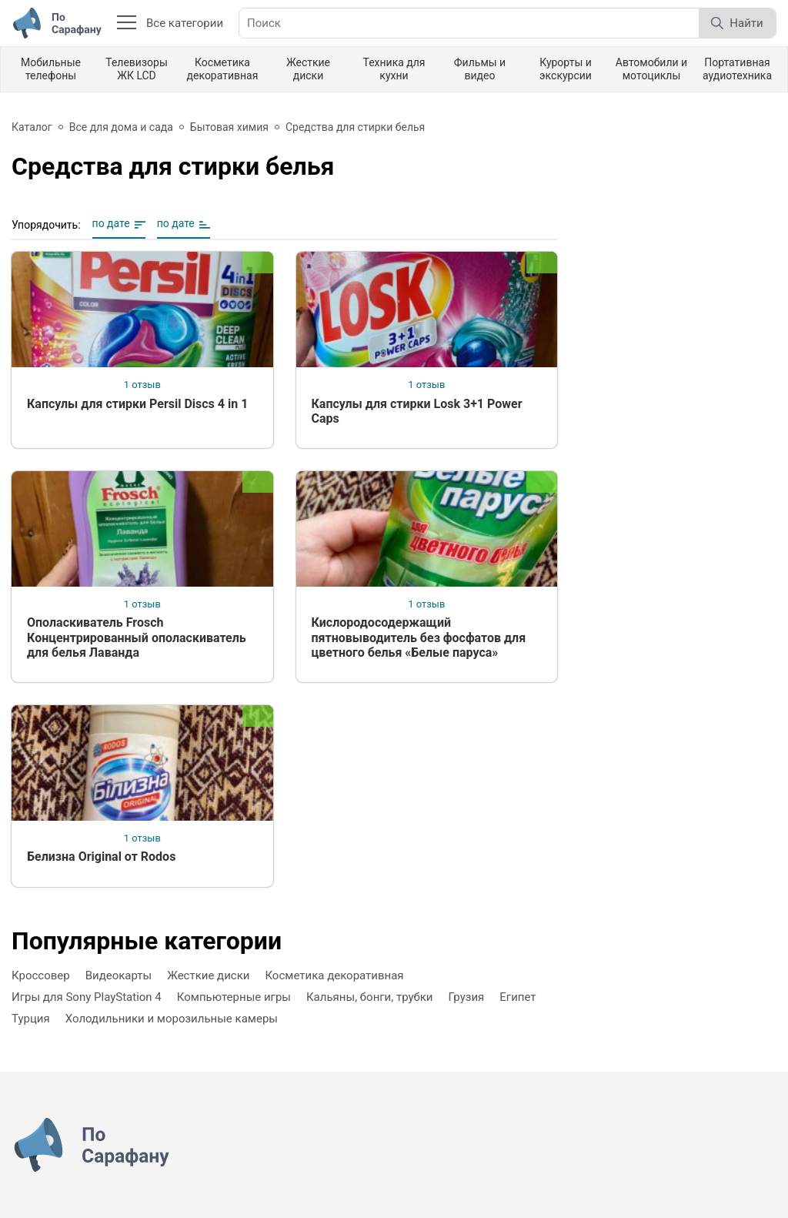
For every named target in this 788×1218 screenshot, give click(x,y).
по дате (111, 223)
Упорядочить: (46, 225)
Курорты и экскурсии (565, 69)
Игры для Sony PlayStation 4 (87, 997)
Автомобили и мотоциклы (651, 69)
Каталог (32, 127)
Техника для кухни (393, 69)
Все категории (170, 23)
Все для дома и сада (121, 127)
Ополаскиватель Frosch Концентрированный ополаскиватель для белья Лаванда (136, 637)
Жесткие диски (308, 69)
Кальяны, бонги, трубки (369, 997)
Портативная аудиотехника (737, 69)
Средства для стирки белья (355, 127)
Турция (31, 1019)
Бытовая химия (229, 127)
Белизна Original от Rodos (101, 856)
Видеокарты (118, 975)
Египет (517, 997)
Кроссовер (41, 975)
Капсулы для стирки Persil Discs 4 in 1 (137, 404)
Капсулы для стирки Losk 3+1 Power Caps (417, 411)
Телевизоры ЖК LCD (136, 69)
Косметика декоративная (223, 69)
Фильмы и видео (480, 69)
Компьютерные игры (234, 997)
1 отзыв (142, 384)
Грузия (467, 997)
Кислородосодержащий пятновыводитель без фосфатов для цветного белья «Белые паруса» (419, 637)
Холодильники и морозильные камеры (171, 1019)
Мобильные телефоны (51, 69)
